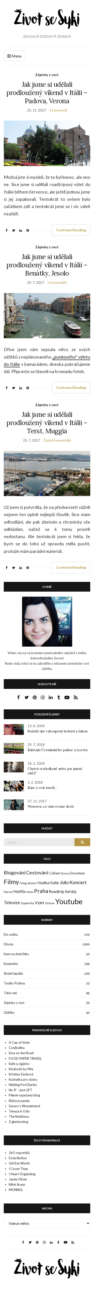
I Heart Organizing (22, 1174)
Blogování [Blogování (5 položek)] (14, 872)
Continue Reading (71, 230)
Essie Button (18, 1158)
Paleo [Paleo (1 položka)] (30, 891)
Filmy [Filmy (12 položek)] (11, 881)
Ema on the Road (21, 1053)
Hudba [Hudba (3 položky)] (43, 882)
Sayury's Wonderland (24, 1106)
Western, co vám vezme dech (51, 806)
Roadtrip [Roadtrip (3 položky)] (56, 891)
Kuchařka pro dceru (23, 1079)
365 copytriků (19, 1153)
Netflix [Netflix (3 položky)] (20, 891)
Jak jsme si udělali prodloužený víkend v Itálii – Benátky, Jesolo (47, 265)
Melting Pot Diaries (23, 1085)
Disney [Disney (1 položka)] (65, 873)
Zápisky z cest (47, 75)
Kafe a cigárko (19, 1064)
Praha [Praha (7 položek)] (41, 891)
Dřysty (9, 944)
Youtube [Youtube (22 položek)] (68, 901)
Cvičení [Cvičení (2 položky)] (54, 873)
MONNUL (16, 1190)
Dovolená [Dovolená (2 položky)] (77, 873)
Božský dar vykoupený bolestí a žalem (57, 731)
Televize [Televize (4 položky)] (12, 902)
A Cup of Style (19, 1042)
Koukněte (11, 964)
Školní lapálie (13, 973)
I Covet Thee (18, 1169)
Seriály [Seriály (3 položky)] (70, 891)
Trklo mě (10, 993)
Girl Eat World (19, 1163)
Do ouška (11, 934)
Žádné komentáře (57, 440)
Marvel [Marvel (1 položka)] (8, 891)
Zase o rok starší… (42, 787)
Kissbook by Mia (21, 1069)
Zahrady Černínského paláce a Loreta (57, 750)
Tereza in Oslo (19, 1111)
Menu (14, 56)
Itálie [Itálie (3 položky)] (54, 882)
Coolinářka (17, 1048)
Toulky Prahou (14, 983)
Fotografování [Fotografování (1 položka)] (28, 883)
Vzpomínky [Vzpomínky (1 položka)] (27, 903)
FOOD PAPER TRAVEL (25, 1058)
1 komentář (58, 110)
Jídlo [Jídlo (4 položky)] (64, 882)
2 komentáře (57, 282)
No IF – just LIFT (20, 1090)
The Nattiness (19, 1116)
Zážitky (9, 1012)
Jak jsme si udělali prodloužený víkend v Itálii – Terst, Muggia (47, 422)
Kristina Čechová (21, 1074)
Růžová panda (19, 1101)
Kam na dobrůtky (16, 954)
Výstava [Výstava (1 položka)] (49, 903)
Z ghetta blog (18, 1122)
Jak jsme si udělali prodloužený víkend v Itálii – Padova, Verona (47, 92)
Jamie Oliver (18, 1179)
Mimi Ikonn (17, 1184)
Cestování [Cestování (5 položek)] (37, 872)
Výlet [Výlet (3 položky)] (39, 902)
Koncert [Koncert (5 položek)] (78, 882)
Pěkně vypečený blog (24, 1095)
